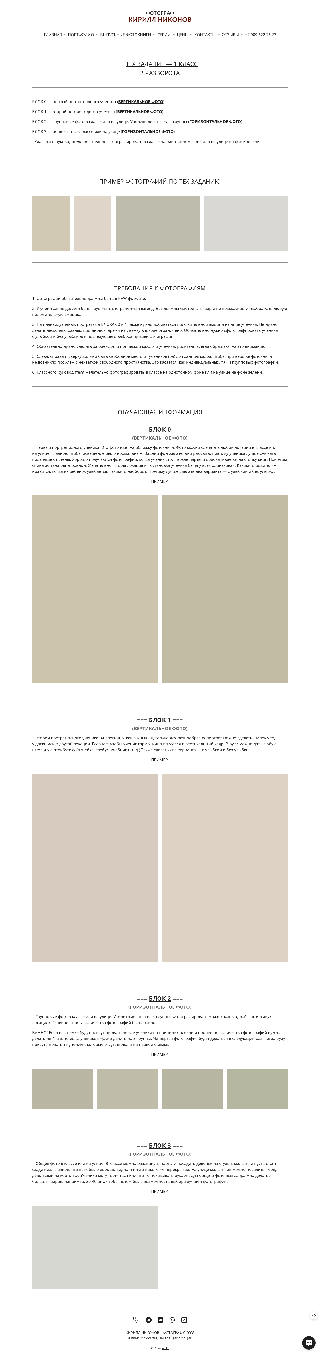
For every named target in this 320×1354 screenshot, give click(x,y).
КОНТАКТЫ (205, 34)
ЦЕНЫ (182, 34)
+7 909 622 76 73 (260, 34)
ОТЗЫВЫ (230, 34)
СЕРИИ (164, 34)
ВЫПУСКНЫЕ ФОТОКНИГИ (125, 34)
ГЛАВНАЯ (53, 34)
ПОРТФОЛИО (81, 34)
